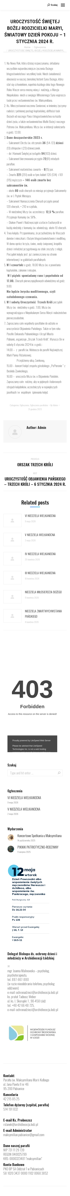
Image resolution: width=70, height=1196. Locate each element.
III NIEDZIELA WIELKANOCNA (40, 573)
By (54, 405)
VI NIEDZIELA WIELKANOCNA (40, 515)
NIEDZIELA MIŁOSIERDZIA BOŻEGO (43, 592)
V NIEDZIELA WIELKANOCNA (40, 535)
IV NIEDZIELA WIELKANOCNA (40, 554)
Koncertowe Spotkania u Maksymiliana (39, 835)
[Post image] (12, 520)
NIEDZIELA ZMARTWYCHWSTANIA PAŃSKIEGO (43, 613)
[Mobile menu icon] (63, 5)
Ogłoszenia (24, 405)
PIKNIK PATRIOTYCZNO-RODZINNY (37, 847)
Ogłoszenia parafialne (39, 405)
